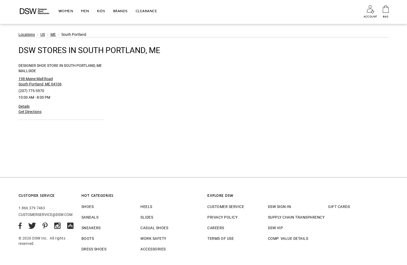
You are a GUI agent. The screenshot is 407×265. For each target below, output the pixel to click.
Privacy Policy (222, 217)
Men (85, 11)
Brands (120, 11)
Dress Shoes (94, 248)
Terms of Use (220, 238)
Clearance (146, 11)
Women (65, 11)
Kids (101, 11)
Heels (146, 206)
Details (24, 106)
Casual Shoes (154, 227)
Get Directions (30, 111)
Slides (146, 217)
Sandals (90, 217)
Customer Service (225, 206)
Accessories (153, 248)
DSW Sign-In (279, 206)
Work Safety (153, 238)
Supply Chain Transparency (296, 217)
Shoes (87, 206)
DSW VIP (275, 227)
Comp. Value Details (288, 238)
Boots (87, 238)
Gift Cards (339, 206)
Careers (215, 227)
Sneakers (91, 227)
